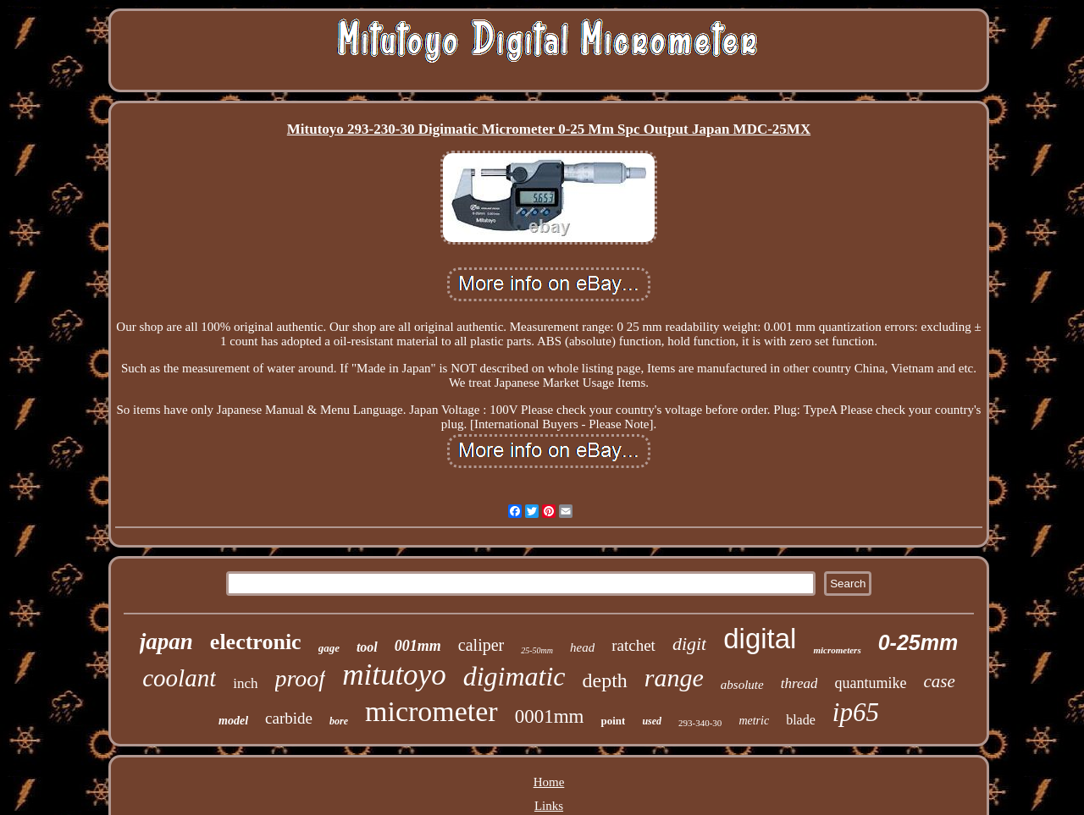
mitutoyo (393, 674)
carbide (288, 718)
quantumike (870, 683)
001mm (418, 645)
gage (329, 648)
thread (799, 683)
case (938, 681)
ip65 (855, 712)
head (582, 647)
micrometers (836, 650)
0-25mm (918, 642)
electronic (255, 642)
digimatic (514, 676)
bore (338, 721)
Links (548, 805)
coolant (179, 677)
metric (753, 720)
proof (300, 678)
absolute (742, 684)
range (674, 677)
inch (245, 683)
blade (801, 720)
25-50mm (537, 650)
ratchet (633, 645)
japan (166, 641)
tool (367, 647)
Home (549, 782)
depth (605, 680)
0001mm (549, 716)
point (612, 720)
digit (689, 643)
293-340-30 (700, 723)
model (233, 720)
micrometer (431, 711)
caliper (481, 645)
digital (759, 638)
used (651, 721)
